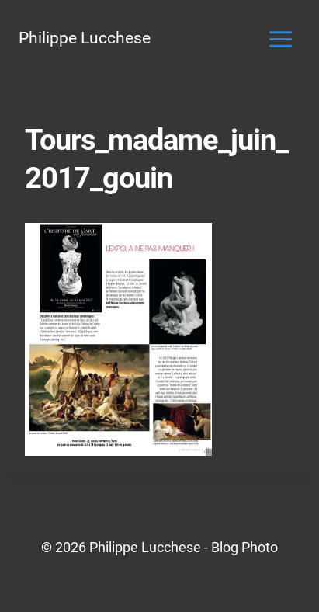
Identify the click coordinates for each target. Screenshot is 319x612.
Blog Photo (244, 547)
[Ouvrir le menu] (280, 39)
